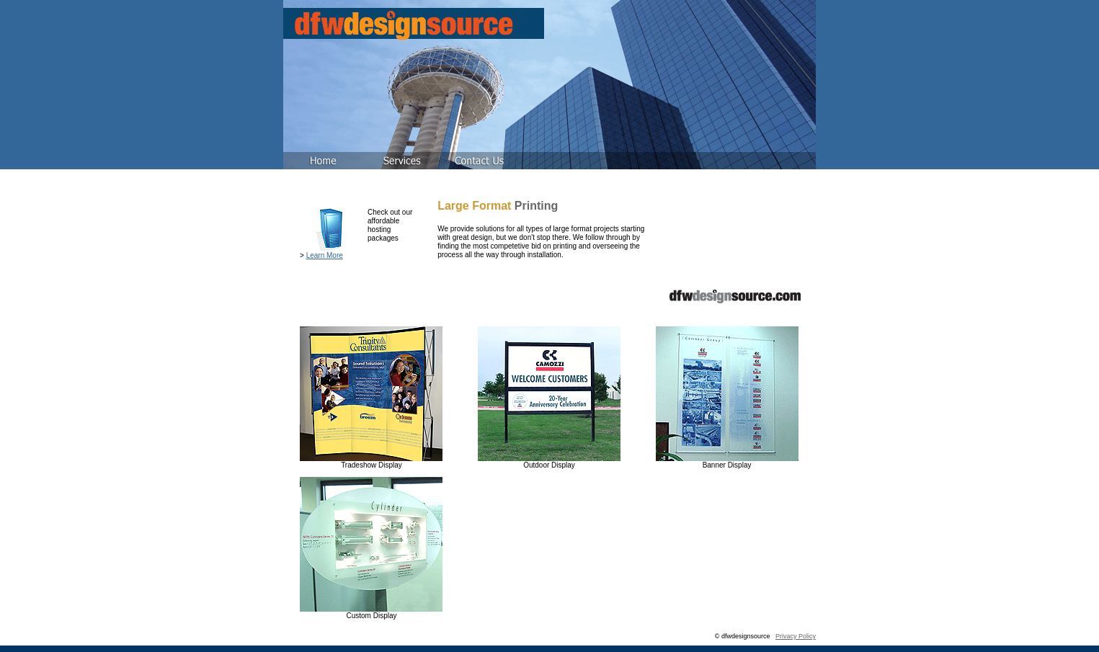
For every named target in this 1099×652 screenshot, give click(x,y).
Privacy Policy (795, 636)
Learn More (324, 255)
